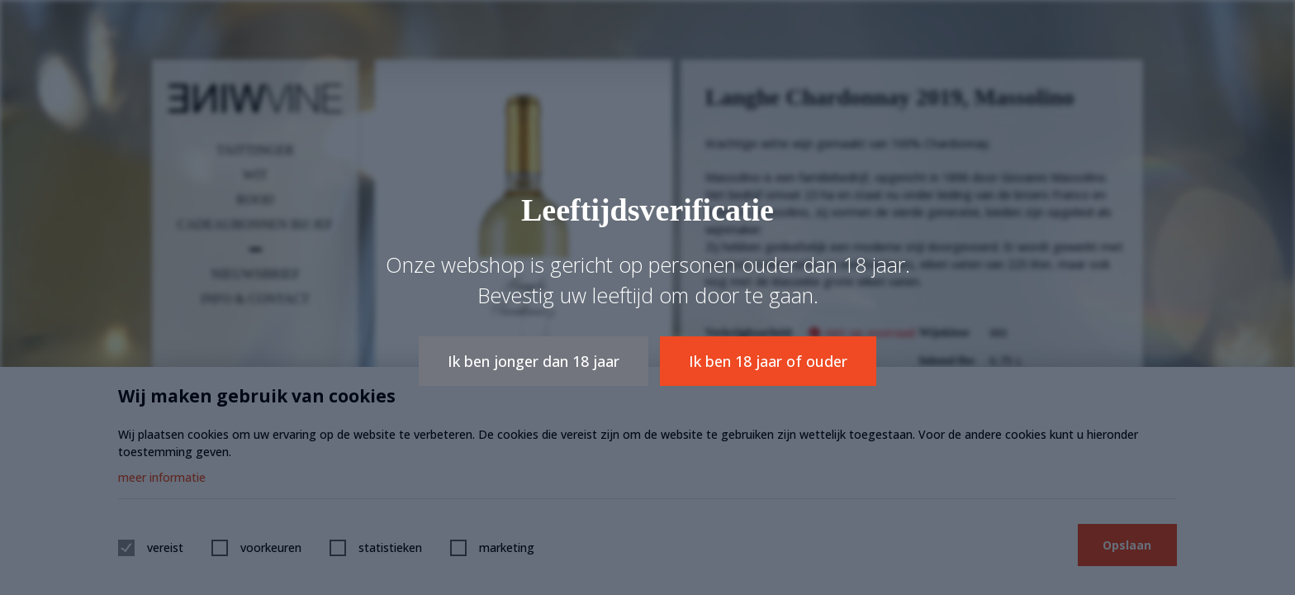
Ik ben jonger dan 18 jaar (533, 361)
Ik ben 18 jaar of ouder (769, 361)
